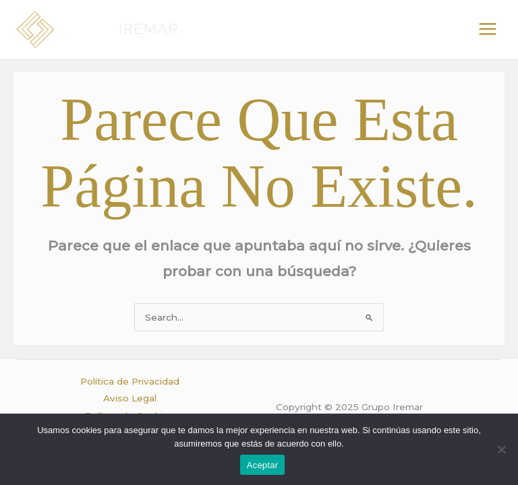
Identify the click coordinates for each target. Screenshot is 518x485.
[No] (501, 449)
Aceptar (263, 465)
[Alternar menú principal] (488, 29)
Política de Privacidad (129, 381)
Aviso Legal (129, 398)
